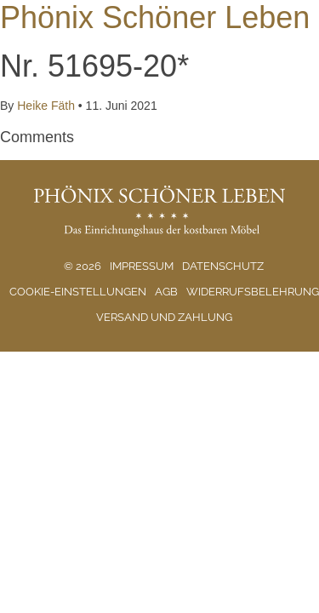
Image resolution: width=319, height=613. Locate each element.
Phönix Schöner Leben (155, 17)
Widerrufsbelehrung (252, 291)
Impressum (142, 266)
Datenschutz (223, 266)
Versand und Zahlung (164, 317)
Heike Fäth (45, 105)
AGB (166, 291)
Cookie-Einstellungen (77, 291)
